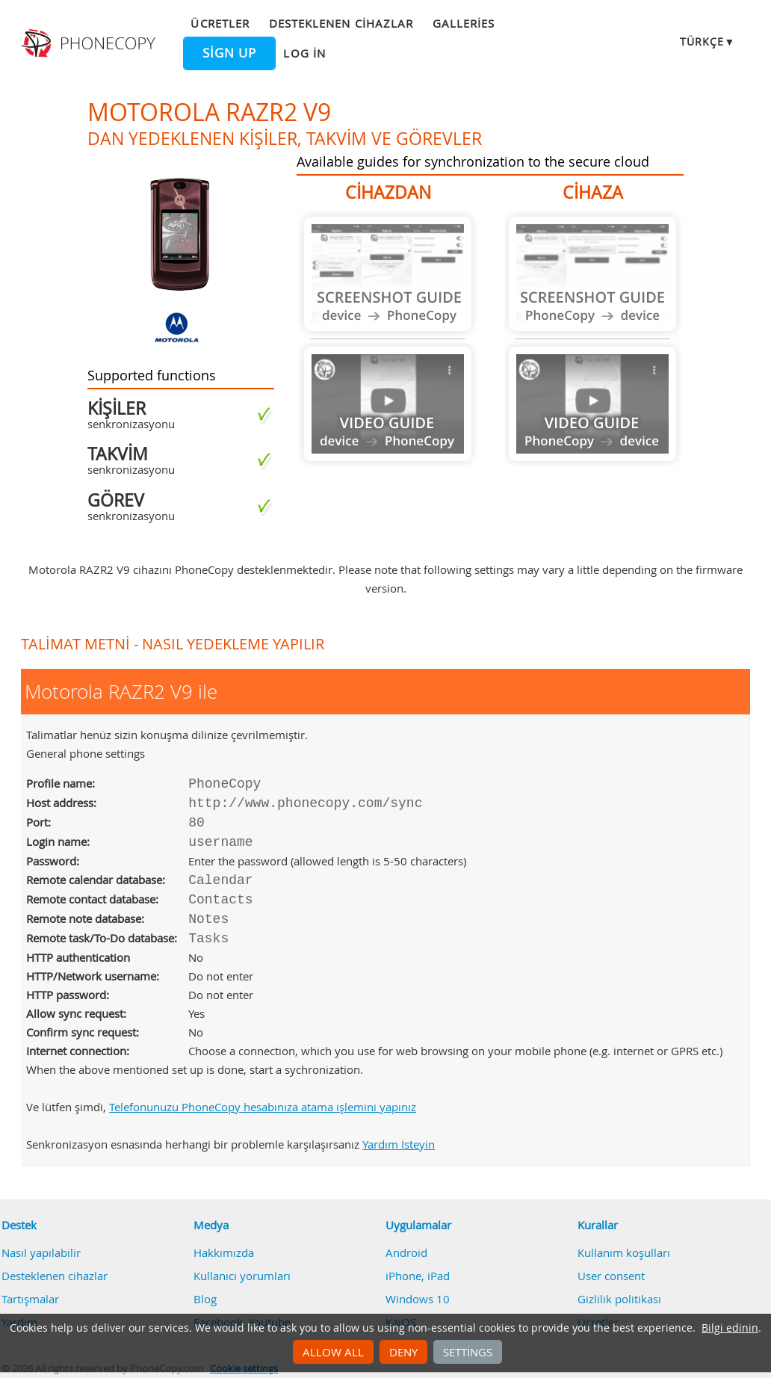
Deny (403, 1351)
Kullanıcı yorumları (242, 1275)
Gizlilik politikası (619, 1298)
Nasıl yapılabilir (41, 1252)
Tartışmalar (30, 1298)
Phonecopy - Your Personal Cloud (90, 43)
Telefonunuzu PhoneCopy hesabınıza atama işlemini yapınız (262, 1106)
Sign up (229, 53)
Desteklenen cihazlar (341, 23)
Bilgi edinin (730, 1328)
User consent (611, 1275)
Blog (205, 1298)
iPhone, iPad (418, 1275)
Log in (304, 53)
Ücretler (220, 23)
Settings (467, 1351)
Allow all (333, 1351)
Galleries (464, 23)
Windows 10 (418, 1298)
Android (406, 1252)
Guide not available (387, 274)
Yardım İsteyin (398, 1144)
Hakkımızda (223, 1252)
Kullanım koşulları (624, 1252)
